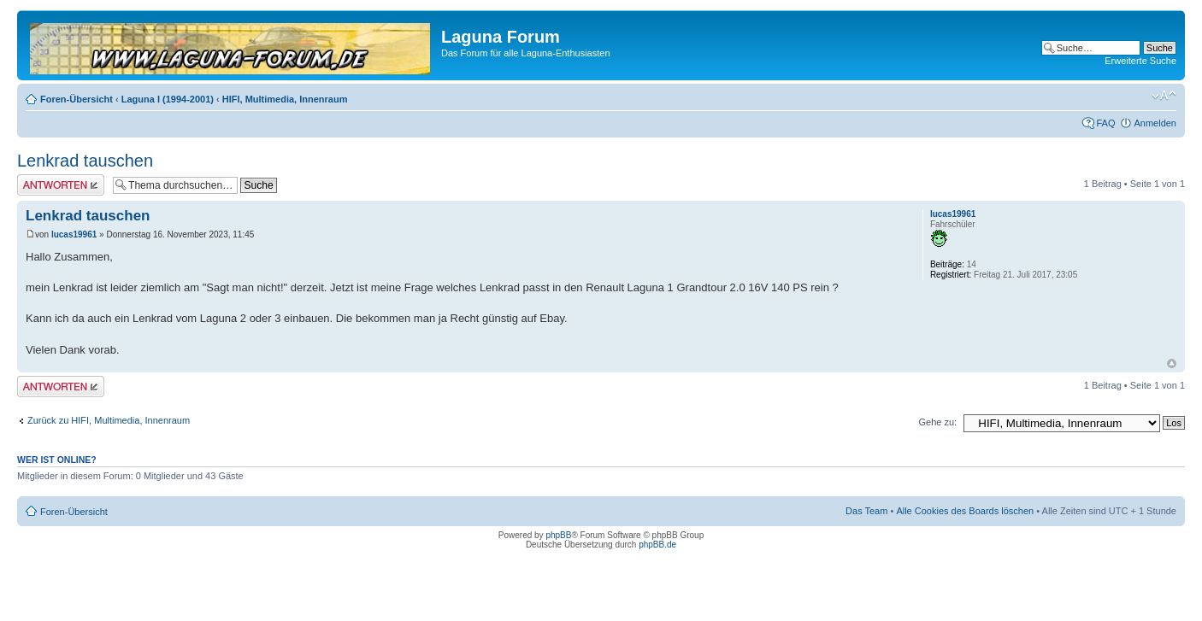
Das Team (866, 511)
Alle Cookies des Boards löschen (965, 511)
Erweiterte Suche (1140, 61)
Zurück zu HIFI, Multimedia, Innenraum (108, 420)
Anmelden (1155, 123)
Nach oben (1171, 363)
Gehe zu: (937, 422)
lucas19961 (74, 234)
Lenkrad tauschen (85, 160)
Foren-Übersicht (76, 99)
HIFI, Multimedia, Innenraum (285, 99)
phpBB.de (657, 544)
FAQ (1105, 123)
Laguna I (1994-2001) (167, 99)
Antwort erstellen (60, 185)
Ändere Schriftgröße (1164, 95)
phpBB (558, 535)
